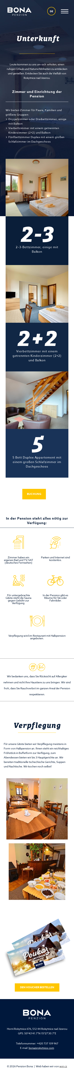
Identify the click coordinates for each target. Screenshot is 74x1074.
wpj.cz (63, 1066)
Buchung (34, 494)
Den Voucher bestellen (37, 987)
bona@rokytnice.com (41, 1048)
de (51, 11)
